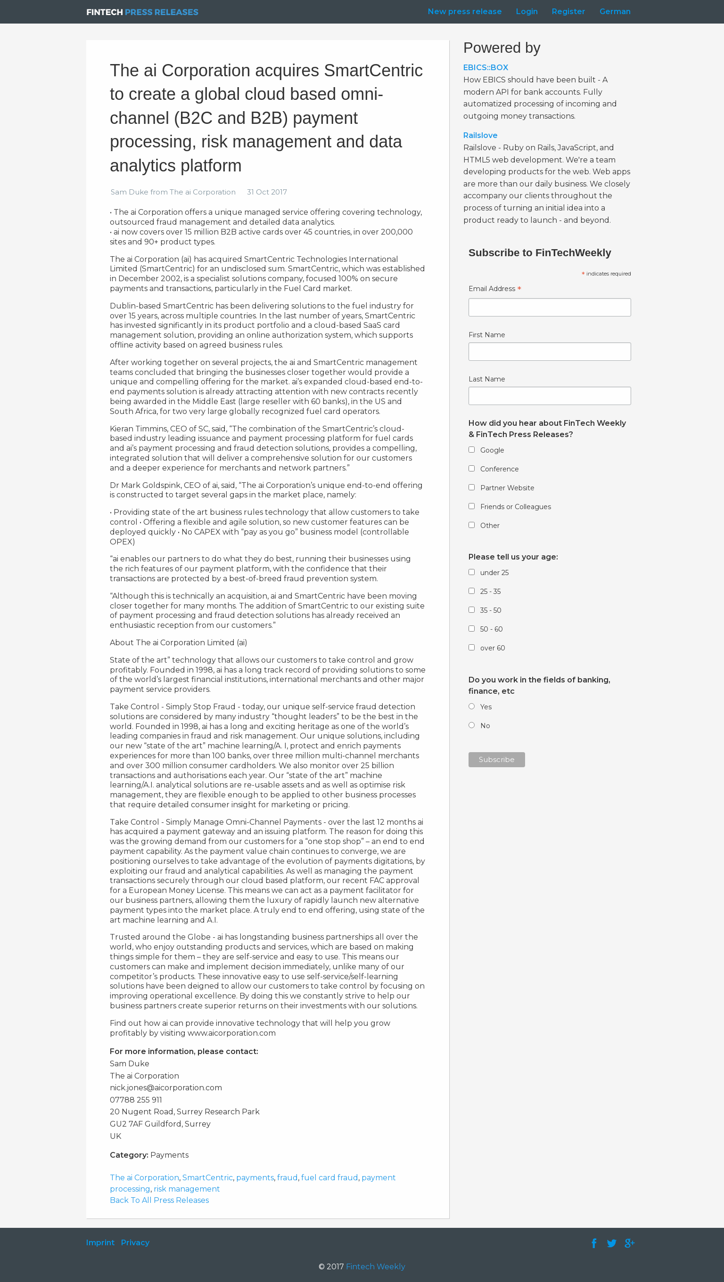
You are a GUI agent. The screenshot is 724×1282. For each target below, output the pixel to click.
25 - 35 (490, 591)
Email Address (495, 290)
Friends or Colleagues (515, 507)
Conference (499, 469)
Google (492, 450)
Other (490, 525)
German (615, 11)
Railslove (480, 135)
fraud (287, 1177)
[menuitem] (463, 11)
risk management (187, 1189)
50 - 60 (491, 629)
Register (568, 11)
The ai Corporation (144, 1177)
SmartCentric (207, 1177)
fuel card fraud (329, 1177)
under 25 (494, 572)
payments (255, 1177)
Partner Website (507, 488)
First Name (487, 335)
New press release (465, 11)
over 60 (492, 648)
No (485, 726)
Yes (486, 707)
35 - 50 (491, 610)
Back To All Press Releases (159, 1200)
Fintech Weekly (375, 1266)
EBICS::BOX (485, 67)
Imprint (100, 1242)
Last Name (487, 379)
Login (527, 11)
